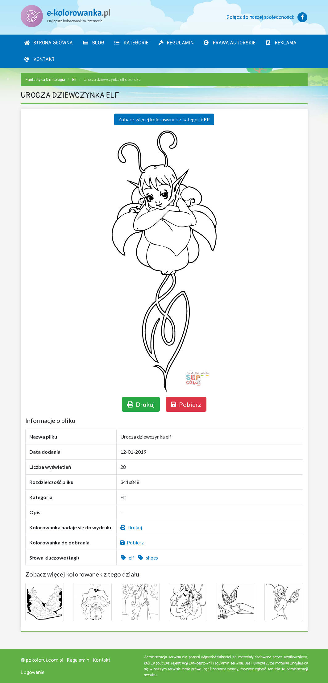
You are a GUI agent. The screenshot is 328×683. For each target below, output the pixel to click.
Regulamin (175, 43)
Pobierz (186, 404)
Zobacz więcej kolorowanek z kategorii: (164, 119)
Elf (74, 79)
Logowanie (32, 672)
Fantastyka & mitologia (45, 79)
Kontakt (39, 59)
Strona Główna (48, 43)
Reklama (281, 43)
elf (127, 557)
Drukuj (141, 404)
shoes (148, 557)
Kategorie (131, 43)
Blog (93, 43)
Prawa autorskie (229, 43)
